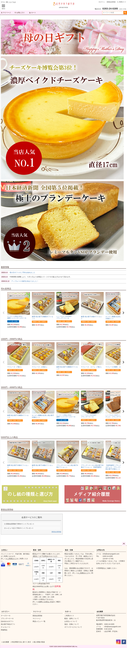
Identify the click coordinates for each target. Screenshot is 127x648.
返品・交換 (69, 550)
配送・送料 (37, 550)
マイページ (6, 12)
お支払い (4, 550)
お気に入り (20, 12)
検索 (125, 12)
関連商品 (4, 630)
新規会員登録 (111, 2)
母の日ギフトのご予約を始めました (18, 272)
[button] (3, 312)
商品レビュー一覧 (39, 621)
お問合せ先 (101, 550)
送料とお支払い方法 (46, 602)
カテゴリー (5, 611)
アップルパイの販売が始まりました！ (19, 281)
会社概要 (100, 611)
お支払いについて (70, 621)
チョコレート (5, 627)
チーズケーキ (5, 616)
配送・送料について (71, 618)
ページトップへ (124, 544)
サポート (68, 611)
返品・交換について (71, 624)
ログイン (102, 2)
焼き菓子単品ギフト (8, 624)
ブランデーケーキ (7, 618)
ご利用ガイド (122, 2)
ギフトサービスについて (73, 627)
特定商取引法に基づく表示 (21, 642)
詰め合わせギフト (7, 621)
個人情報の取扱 (39, 642)
